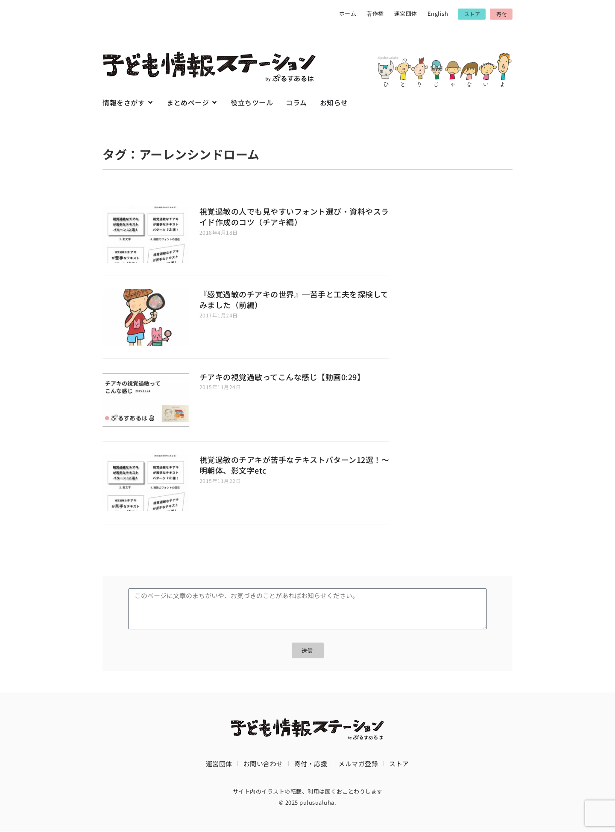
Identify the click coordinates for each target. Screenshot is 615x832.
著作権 (375, 13)
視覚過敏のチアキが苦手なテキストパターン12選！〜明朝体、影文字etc (294, 465)
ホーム (348, 13)
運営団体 (405, 13)
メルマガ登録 (358, 763)
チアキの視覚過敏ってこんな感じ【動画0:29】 (282, 376)
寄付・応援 (311, 763)
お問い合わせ (263, 763)
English (438, 13)
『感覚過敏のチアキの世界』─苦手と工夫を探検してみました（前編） (294, 299)
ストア (399, 763)
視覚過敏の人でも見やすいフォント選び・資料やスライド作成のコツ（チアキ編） (294, 217)
